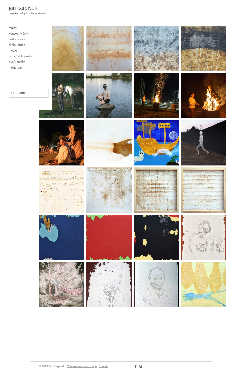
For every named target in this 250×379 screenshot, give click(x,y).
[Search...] (28, 93)
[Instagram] (141, 366)
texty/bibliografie (20, 56)
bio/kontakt (17, 62)
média (13, 50)
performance (17, 39)
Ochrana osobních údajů (82, 366)
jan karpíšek (23, 8)
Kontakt (103, 366)
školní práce (17, 45)
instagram (15, 67)
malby (13, 28)
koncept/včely (18, 33)
